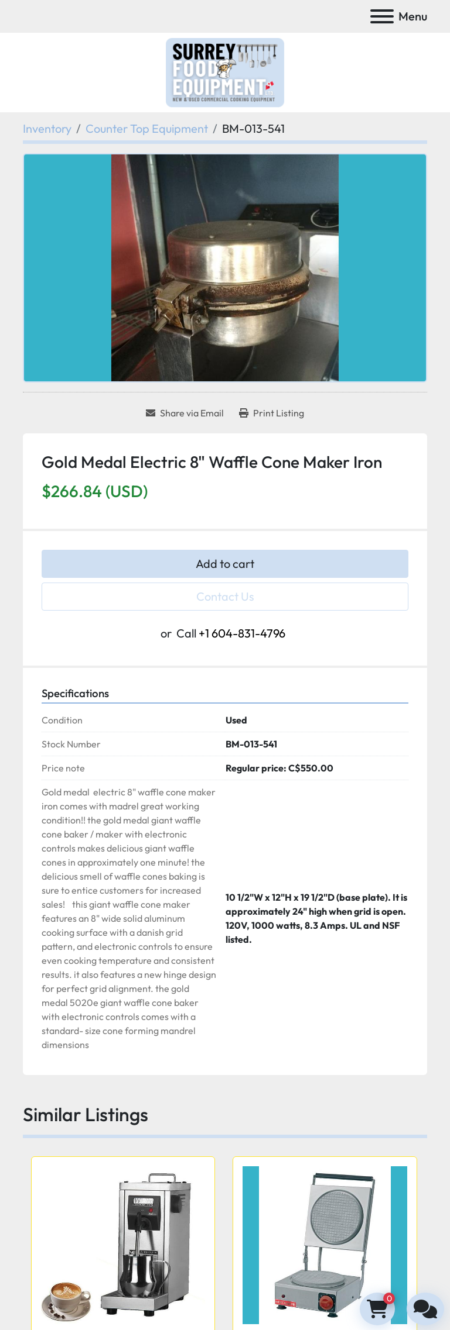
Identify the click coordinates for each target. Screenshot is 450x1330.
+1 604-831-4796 (242, 633)
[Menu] (382, 16)
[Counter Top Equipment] (147, 128)
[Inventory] (47, 128)
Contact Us (225, 596)
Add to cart (225, 563)
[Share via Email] (184, 413)
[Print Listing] (271, 413)
